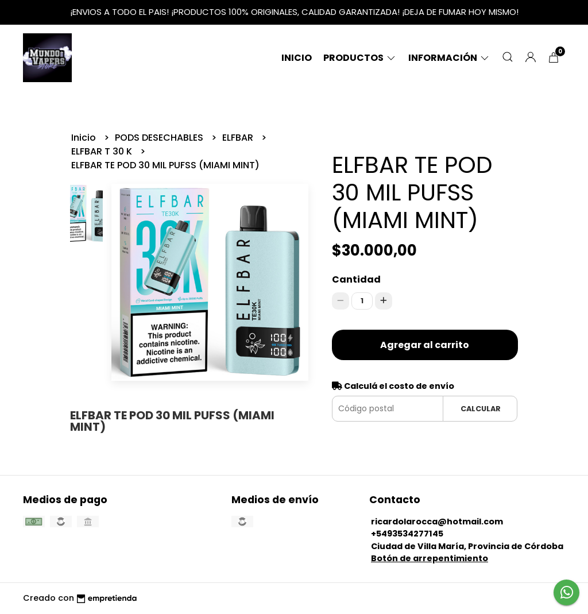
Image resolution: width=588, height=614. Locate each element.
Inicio (296, 57)
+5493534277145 (407, 533)
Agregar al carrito (424, 345)
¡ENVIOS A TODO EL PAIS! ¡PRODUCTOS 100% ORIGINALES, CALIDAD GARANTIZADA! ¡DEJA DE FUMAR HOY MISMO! (294, 12)
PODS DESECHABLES (160, 137)
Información (449, 57)
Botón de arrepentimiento (429, 558)
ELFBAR (239, 137)
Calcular (481, 409)
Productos (360, 57)
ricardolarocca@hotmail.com (437, 521)
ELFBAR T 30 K (102, 151)
